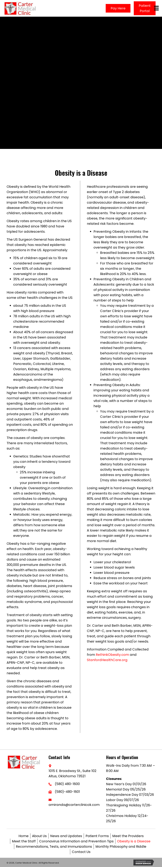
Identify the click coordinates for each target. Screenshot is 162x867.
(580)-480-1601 (67, 791)
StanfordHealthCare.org (107, 660)
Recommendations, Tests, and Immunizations (54, 846)
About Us (39, 836)
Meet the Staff (24, 841)
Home (23, 836)
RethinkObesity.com (112, 654)
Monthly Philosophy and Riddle (120, 846)
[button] (118, 8)
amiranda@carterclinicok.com (74, 804)
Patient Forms (97, 836)
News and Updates (66, 836)
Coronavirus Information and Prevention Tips (76, 841)
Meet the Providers (128, 836)
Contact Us (81, 851)
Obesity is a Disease (133, 841)
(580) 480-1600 (67, 784)
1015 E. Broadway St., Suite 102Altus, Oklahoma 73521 (72, 773)
